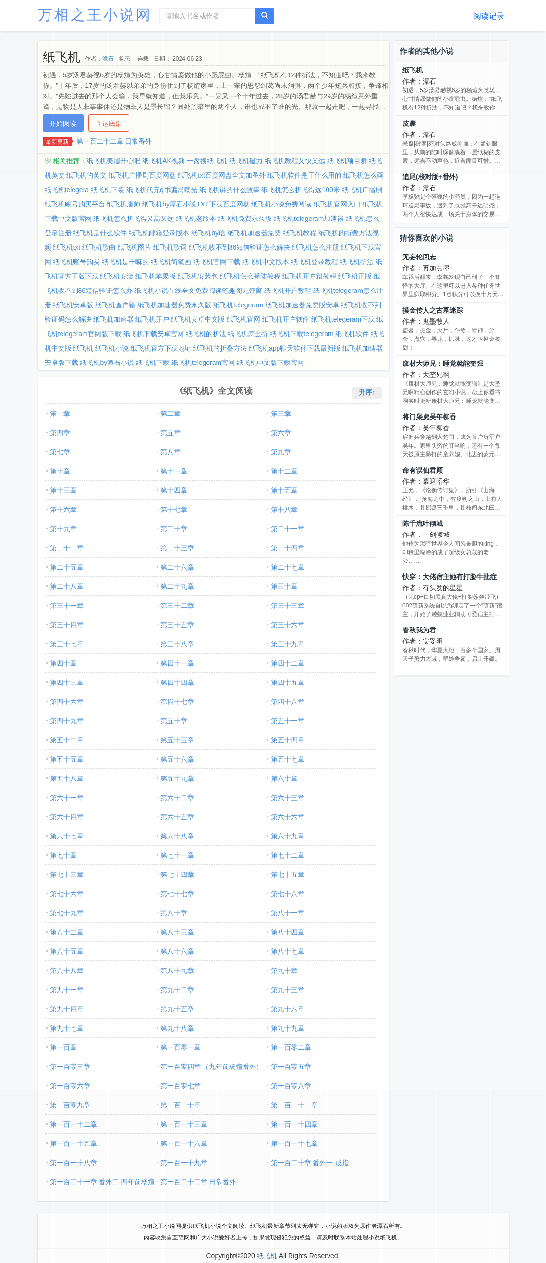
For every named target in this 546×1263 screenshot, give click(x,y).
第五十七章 (287, 759)
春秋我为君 (419, 630)
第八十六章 (177, 951)
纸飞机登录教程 (314, 262)
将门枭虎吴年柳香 (429, 417)
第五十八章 (67, 778)
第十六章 (63, 509)
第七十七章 (177, 894)
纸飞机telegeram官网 (203, 362)
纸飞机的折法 (206, 334)
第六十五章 (177, 817)
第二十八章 (67, 586)
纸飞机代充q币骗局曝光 (161, 190)
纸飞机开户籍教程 (309, 276)
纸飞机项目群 (347, 161)
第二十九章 (177, 586)
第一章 (60, 413)
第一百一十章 (180, 1105)
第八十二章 (67, 932)
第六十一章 (67, 798)
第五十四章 (287, 740)
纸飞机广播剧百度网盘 (142, 175)
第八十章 (173, 913)
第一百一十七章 (294, 1143)
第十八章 (284, 509)
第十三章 (63, 490)
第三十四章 (67, 625)
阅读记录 (488, 16)
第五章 (170, 433)
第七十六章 (67, 894)
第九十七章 (67, 1028)
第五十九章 (177, 778)
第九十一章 (67, 990)
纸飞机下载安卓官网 (153, 334)
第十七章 (173, 509)
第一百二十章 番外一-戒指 (310, 1162)
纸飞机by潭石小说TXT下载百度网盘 (195, 204)
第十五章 (284, 490)
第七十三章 (67, 874)
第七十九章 (67, 913)
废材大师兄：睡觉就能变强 (442, 363)
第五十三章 (177, 740)
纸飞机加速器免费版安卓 (302, 305)
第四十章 (63, 663)
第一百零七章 (180, 1086)
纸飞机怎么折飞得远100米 (300, 190)
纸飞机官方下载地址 (161, 348)
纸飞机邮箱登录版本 (159, 233)
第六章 (281, 433)
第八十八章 (67, 970)
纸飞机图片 (134, 247)
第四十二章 (287, 663)
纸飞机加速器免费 (254, 233)
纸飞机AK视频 (163, 161)
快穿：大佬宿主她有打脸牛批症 (449, 577)
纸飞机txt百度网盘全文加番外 (222, 175)
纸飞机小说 (112, 348)
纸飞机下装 (107, 190)
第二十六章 (177, 567)
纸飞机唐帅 (123, 204)
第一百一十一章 (294, 1105)
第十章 (60, 471)
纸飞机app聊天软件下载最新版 (294, 348)
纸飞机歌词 (170, 247)
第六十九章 (287, 836)
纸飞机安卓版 (73, 305)
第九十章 (284, 970)
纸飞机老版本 (196, 218)
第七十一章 (177, 855)
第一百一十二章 (73, 1124)
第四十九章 (67, 721)
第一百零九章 (70, 1105)
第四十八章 (287, 701)
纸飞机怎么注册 (315, 247)
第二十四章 (287, 548)
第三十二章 (177, 605)
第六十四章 (67, 817)
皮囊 (409, 123)
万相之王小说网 (95, 15)
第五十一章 (287, 721)
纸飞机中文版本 (265, 262)
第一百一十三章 (183, 1124)
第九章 (281, 452)
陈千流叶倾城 (422, 523)
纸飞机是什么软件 (100, 233)
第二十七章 (287, 567)
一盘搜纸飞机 (207, 161)
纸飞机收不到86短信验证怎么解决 (240, 247)
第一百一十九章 (183, 1162)
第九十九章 (287, 1028)
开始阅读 (62, 123)
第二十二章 (67, 548)
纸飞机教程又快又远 (295, 161)
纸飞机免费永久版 (245, 218)
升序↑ (367, 392)
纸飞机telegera (67, 190)
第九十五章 (177, 1009)
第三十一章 (67, 605)
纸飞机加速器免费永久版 (174, 305)
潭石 (108, 58)
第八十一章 (287, 913)
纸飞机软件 (352, 334)
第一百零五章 (291, 1066)
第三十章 (284, 586)
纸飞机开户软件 (285, 319)
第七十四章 (177, 874)
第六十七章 (67, 836)
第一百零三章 (70, 1066)
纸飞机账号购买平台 (75, 204)
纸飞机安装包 (198, 276)
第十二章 (284, 471)
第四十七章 (177, 701)
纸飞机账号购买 (76, 262)
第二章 (170, 413)
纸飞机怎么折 (248, 334)
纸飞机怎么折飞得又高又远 (133, 218)
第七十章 (63, 855)
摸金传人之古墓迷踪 (432, 310)
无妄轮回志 (419, 257)
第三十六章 (287, 625)
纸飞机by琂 (208, 233)
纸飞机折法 (357, 262)
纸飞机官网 (243, 319)
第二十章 (173, 529)
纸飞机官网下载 (216, 262)
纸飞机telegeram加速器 (309, 218)
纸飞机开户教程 (287, 290)
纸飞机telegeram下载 (343, 319)
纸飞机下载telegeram (301, 334)
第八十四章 (287, 932)
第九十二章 (177, 990)
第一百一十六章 (183, 1143)
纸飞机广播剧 (362, 190)
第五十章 (173, 721)
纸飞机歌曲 (99, 247)
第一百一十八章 (73, 1162)
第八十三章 (177, 932)
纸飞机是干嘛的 (125, 262)
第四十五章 (287, 682)
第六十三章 (287, 798)
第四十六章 (67, 701)
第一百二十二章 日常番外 (114, 141)
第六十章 (284, 778)
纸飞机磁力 (246, 161)
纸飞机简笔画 (171, 262)
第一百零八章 (291, 1086)
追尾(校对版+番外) (430, 177)
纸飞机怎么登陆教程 (250, 276)
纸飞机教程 (299, 233)
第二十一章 (287, 529)
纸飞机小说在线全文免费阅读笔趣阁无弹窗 (198, 290)
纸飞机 (83, 348)
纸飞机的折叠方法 (220, 348)
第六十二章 (177, 798)
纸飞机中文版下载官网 (270, 362)
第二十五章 (67, 567)
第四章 (60, 433)
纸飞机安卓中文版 (198, 319)
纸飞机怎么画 (363, 175)
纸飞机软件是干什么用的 (304, 175)
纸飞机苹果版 (155, 276)
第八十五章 (67, 951)
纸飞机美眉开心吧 (113, 161)
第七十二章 (287, 855)
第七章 (60, 452)
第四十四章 (177, 682)
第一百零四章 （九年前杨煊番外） (211, 1066)
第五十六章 (177, 759)
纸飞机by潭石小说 (107, 362)
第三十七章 (67, 644)
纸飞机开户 (152, 319)
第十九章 (63, 529)
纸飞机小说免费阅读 (281, 204)
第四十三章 (67, 682)
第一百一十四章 (294, 1124)
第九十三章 (287, 990)
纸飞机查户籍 (115, 305)
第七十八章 (287, 894)
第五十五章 (67, 759)
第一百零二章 (291, 1047)
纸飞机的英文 (86, 175)
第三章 (281, 413)
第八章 (170, 452)
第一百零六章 (70, 1086)
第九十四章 (67, 1009)
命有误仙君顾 (422, 470)
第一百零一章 (180, 1047)
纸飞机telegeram (238, 305)
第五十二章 (67, 740)
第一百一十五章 (73, 1143)
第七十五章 (287, 874)
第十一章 (173, 471)
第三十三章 (287, 605)
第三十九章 (287, 644)
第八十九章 (177, 970)
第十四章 (173, 490)
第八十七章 (287, 951)
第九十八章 (177, 1028)
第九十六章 (287, 1009)
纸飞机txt (66, 247)
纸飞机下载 (153, 362)
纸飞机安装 (116, 276)
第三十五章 (177, 625)
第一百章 (63, 1047)
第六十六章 (287, 817)
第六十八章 (177, 836)
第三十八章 (177, 644)
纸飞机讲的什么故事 (229, 190)
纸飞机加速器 (113, 319)
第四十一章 (177, 663)
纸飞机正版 (355, 276)
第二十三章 (177, 548)
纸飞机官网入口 (337, 204)
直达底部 (108, 123)
